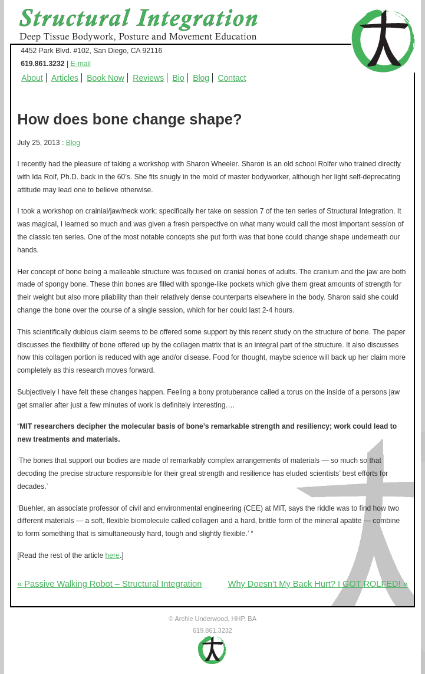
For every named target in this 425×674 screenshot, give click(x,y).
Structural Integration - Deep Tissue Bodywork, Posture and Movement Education (151, 26)
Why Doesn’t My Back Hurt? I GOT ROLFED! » (318, 583)
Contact (232, 78)
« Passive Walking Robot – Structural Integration (109, 583)
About (32, 78)
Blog (201, 78)
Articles (64, 78)
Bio (179, 78)
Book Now (105, 78)
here (113, 555)
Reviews (148, 78)
